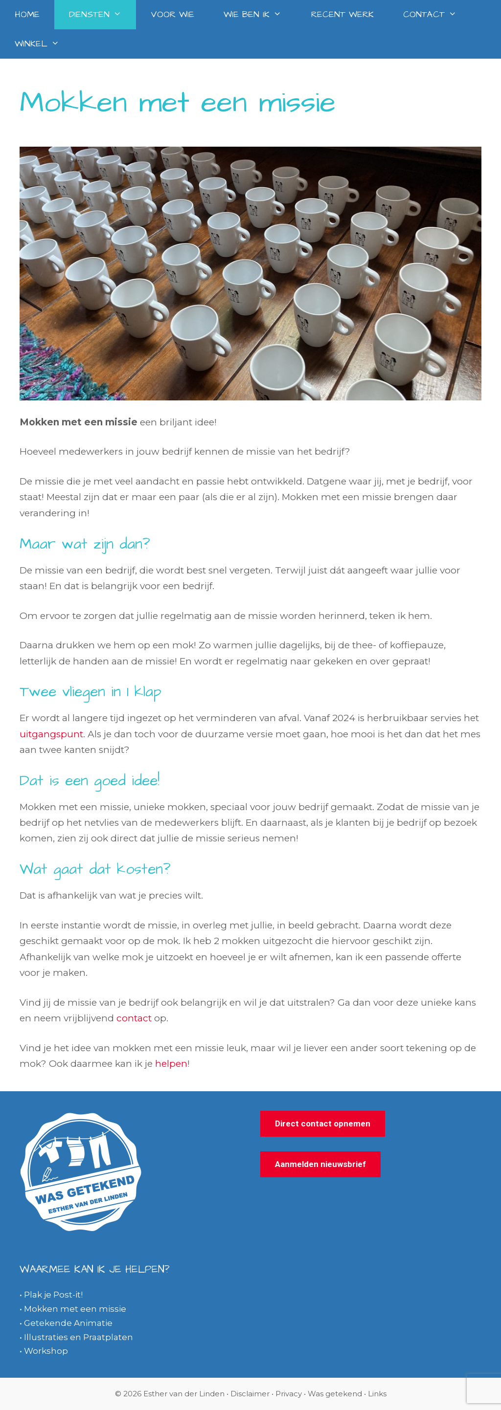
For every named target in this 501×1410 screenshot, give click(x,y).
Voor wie (172, 14)
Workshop (46, 1351)
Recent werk (342, 14)
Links (377, 1393)
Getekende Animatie (68, 1323)
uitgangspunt (51, 734)
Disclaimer (250, 1393)
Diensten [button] (102, 14)
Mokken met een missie (75, 1309)
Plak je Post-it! (53, 1295)
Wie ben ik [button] (260, 14)
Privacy (288, 1393)
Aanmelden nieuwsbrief (320, 1164)
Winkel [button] (44, 44)
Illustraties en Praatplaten (78, 1337)
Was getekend (336, 1393)
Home (27, 14)
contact (134, 1018)
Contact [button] (437, 14)
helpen (171, 1063)
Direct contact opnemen (322, 1123)
